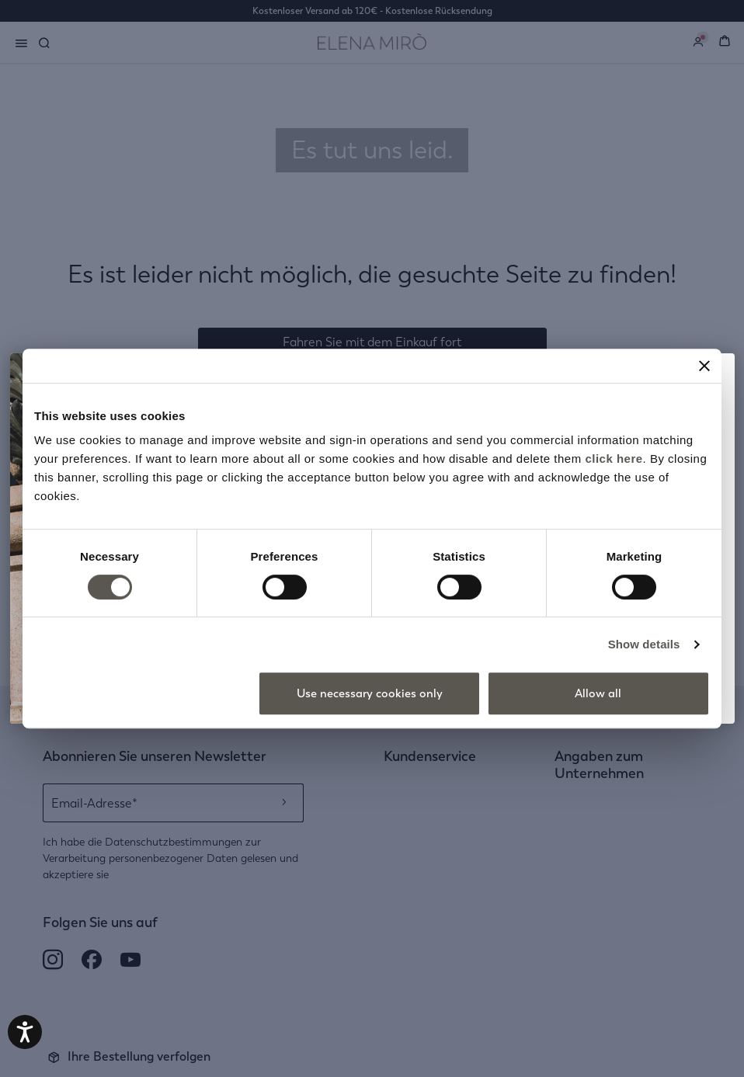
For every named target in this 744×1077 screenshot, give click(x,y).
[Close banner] (704, 365)
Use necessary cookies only (370, 693)
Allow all (598, 693)
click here (613, 458)
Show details (644, 644)
